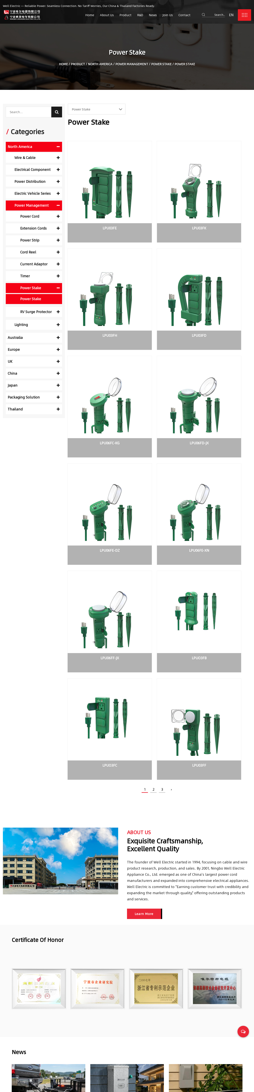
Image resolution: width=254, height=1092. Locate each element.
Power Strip (40, 240)
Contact (184, 15)
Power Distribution (37, 181)
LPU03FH (220, 207)
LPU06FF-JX (220, 378)
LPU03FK (158, 207)
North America (100, 65)
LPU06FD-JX (220, 293)
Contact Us (104, 1064)
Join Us (168, 15)
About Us (107, 15)
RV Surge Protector (40, 311)
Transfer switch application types (118, 818)
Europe (34, 349)
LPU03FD (96, 293)
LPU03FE (96, 207)
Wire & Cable (37, 157)
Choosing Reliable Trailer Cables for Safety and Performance (201, 1032)
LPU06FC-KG (158, 293)
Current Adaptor (40, 264)
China (34, 373)
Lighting (37, 324)
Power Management (131, 65)
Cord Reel (40, 252)
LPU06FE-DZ (96, 378)
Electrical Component (37, 169)
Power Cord (40, 216)
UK (34, 361)
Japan (34, 385)
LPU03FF (220, 464)
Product (125, 15)
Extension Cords (40, 228)
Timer (40, 276)
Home (89, 15)
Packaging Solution (34, 397)
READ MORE (20, 862)
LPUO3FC (158, 464)
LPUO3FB (96, 464)
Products (102, 1039)
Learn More (144, 613)
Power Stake (161, 65)
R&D (140, 15)
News (153, 15)
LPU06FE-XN (158, 378)
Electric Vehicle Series (37, 193)
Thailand (34, 409)
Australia (34, 337)
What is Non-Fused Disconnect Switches (202, 818)
